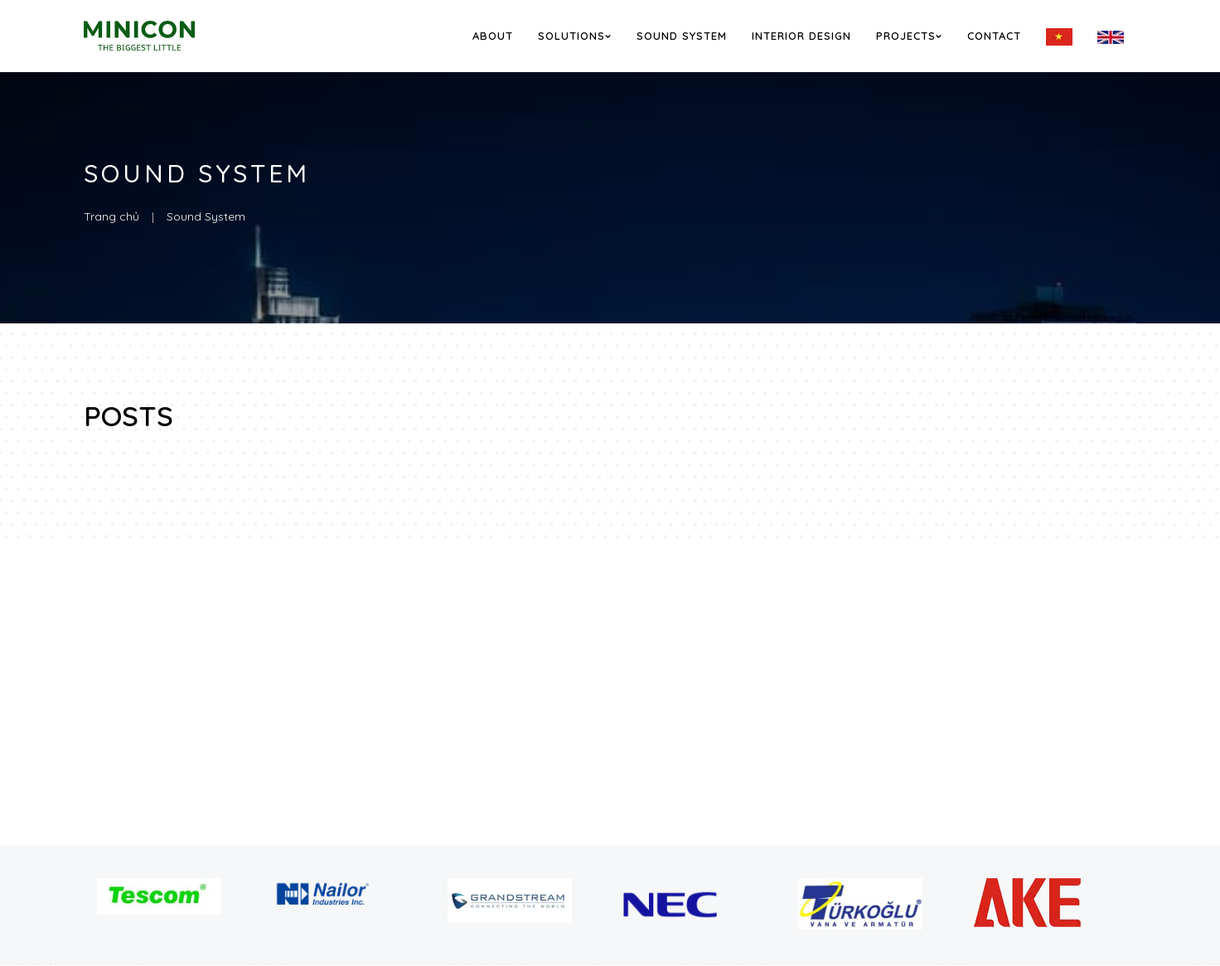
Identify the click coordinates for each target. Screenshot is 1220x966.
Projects (909, 35)
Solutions (575, 35)
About (492, 35)
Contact (994, 35)
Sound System (682, 35)
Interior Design (801, 35)
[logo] (161, 35)
